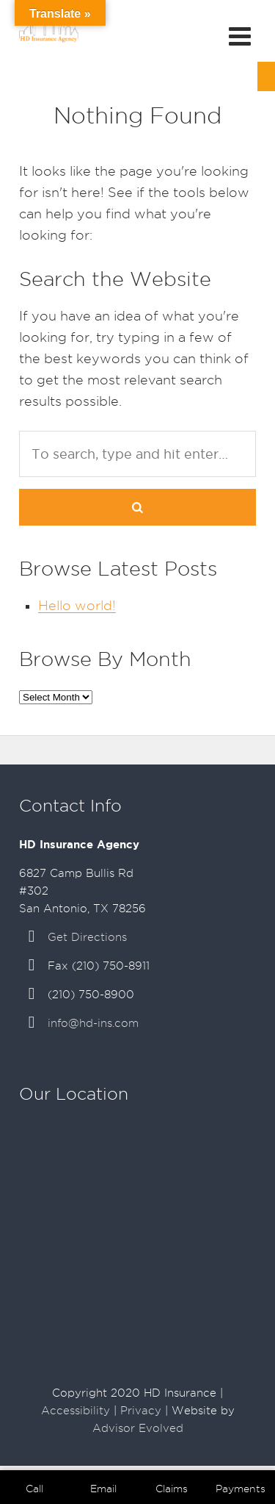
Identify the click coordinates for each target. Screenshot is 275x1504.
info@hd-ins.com (93, 1023)
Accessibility (75, 1411)
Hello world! (77, 605)
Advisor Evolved (137, 1428)
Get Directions (87, 937)
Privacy (140, 1411)
